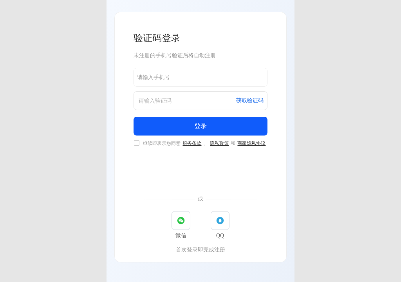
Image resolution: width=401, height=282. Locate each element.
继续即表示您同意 (204, 143)
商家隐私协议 (251, 143)
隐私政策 (219, 143)
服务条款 (191, 143)
